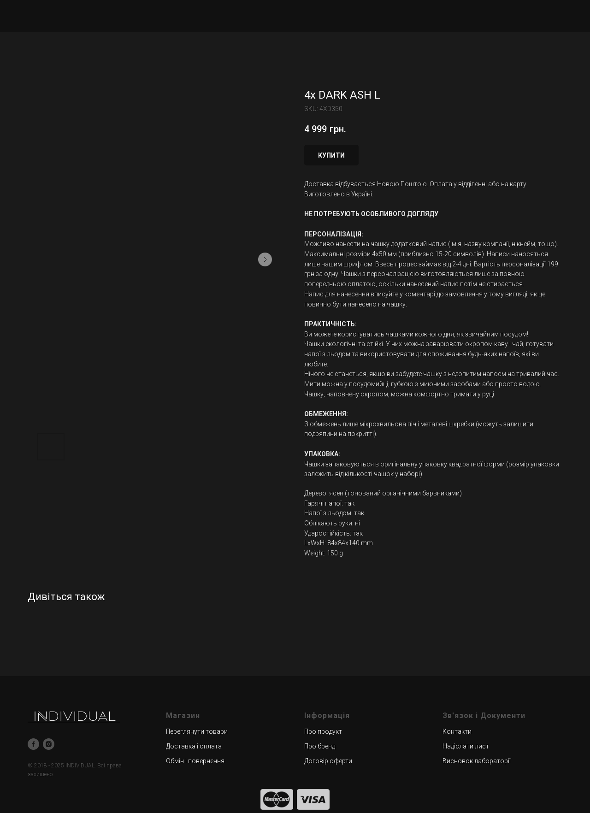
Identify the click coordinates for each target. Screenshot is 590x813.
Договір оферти (328, 761)
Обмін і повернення (195, 761)
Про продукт (323, 731)
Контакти (457, 731)
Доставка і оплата (194, 746)
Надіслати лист (465, 746)
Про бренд (319, 746)
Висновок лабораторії (476, 761)
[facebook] (33, 744)
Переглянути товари (197, 731)
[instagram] (48, 744)
